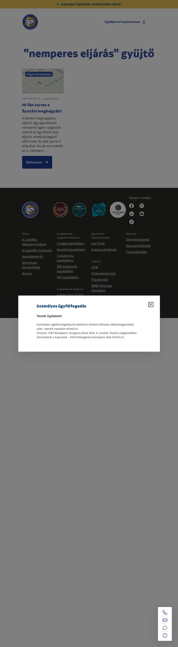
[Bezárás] (151, 304)
